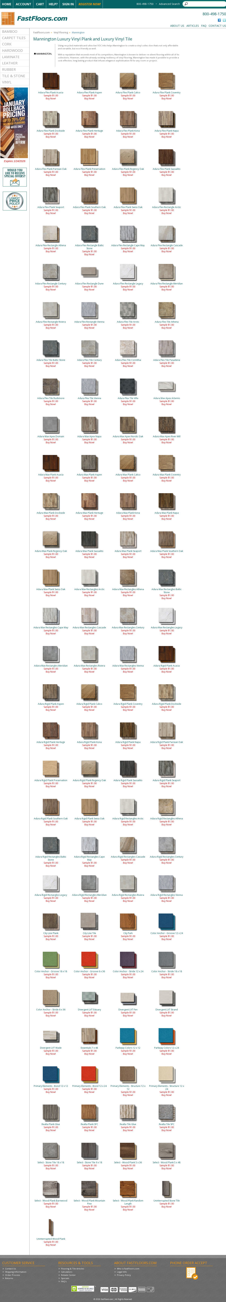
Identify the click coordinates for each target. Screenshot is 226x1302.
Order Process (12, 1275)
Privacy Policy (124, 1275)
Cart (40, 4)
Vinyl (6, 82)
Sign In (68, 4)
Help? (53, 4)
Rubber (9, 69)
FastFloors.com (41, 32)
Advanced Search (169, 4)
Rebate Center (68, 1275)
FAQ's (63, 1281)
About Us (177, 25)
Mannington (78, 32)
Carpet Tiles (13, 37)
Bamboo (9, 31)
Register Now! (90, 4)
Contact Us (217, 25)
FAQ (203, 25)
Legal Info (122, 1271)
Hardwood (12, 50)
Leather (10, 63)
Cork (6, 44)
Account (23, 4)
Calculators (66, 1271)
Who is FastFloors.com (128, 1268)
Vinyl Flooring (61, 32)
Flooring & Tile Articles (72, 1268)
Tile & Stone (13, 75)
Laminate (11, 56)
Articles (192, 25)
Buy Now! (51, 98)
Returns (9, 1278)
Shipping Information (15, 1271)
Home (6, 4)
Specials (65, 1278)
